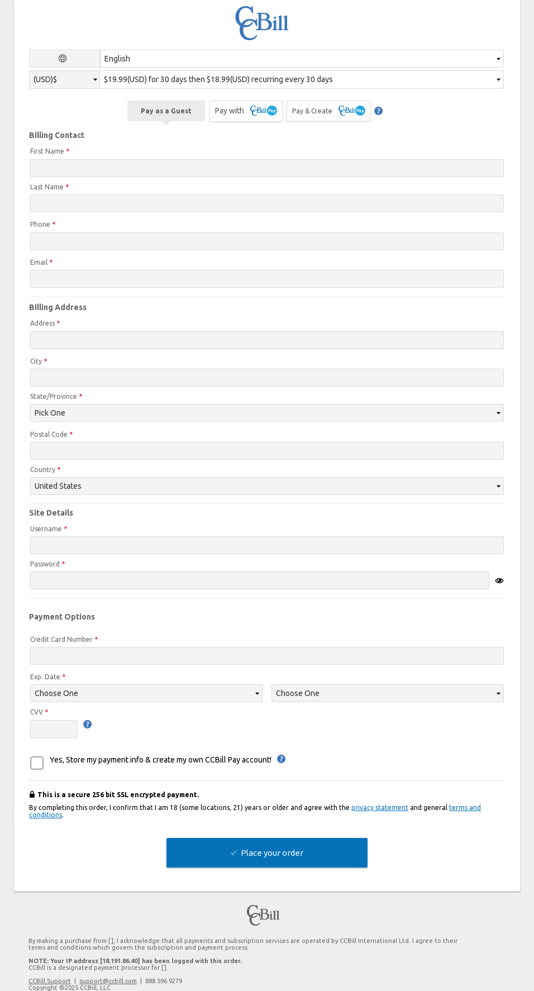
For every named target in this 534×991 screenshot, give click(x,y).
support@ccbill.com (108, 981)
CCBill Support (49, 981)
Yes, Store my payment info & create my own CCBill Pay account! (160, 759)
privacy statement (379, 807)
